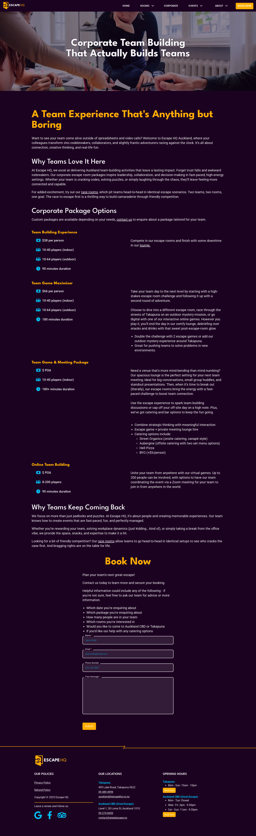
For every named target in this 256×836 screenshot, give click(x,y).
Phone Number (92, 663)
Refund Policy (42, 790)
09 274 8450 (105, 813)
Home (126, 6)
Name (88, 636)
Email (87, 649)
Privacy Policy (42, 782)
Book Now (244, 6)
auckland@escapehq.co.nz (114, 796)
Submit (89, 726)
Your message (92, 677)
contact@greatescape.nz (112, 817)
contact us (124, 219)
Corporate (171, 6)
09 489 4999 (105, 792)
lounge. (145, 245)
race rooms (89, 192)
